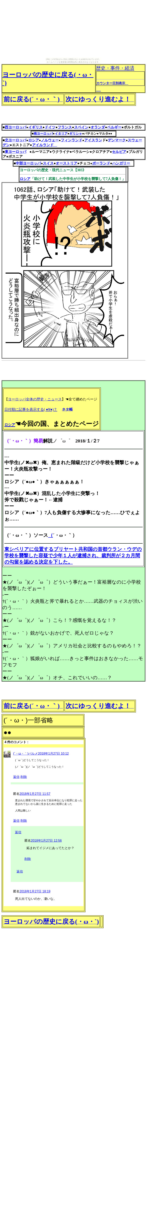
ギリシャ (75, 133)
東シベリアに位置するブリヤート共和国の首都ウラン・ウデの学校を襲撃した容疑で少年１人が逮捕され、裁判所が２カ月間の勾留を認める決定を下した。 (73, 555)
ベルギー (114, 127)
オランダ (98, 127)
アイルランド (44, 145)
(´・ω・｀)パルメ (25, 753)
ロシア (25, 179)
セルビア (119, 152)
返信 (16, 777)
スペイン (81, 127)
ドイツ (50, 127)
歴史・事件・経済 (120, 79)
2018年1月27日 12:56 (46, 840)
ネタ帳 (67, 409)
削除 (24, 777)
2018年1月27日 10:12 (53, 753)
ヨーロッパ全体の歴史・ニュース (35, 399)
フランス (65, 127)
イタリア (61, 133)
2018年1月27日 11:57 (35, 793)
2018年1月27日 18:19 (35, 891)
